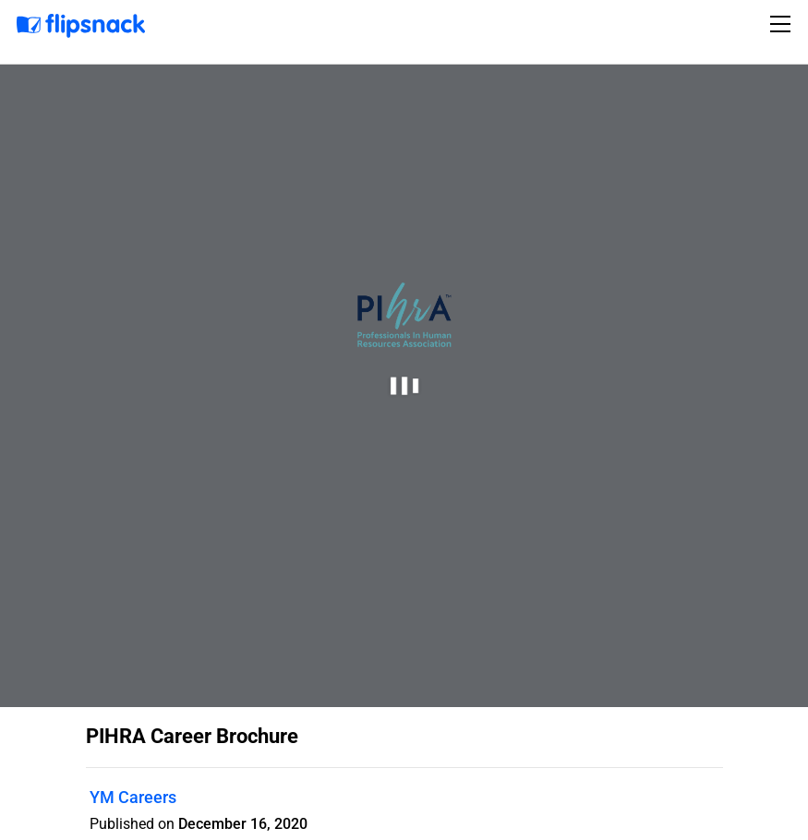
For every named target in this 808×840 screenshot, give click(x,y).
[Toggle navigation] (783, 24)
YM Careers (133, 797)
